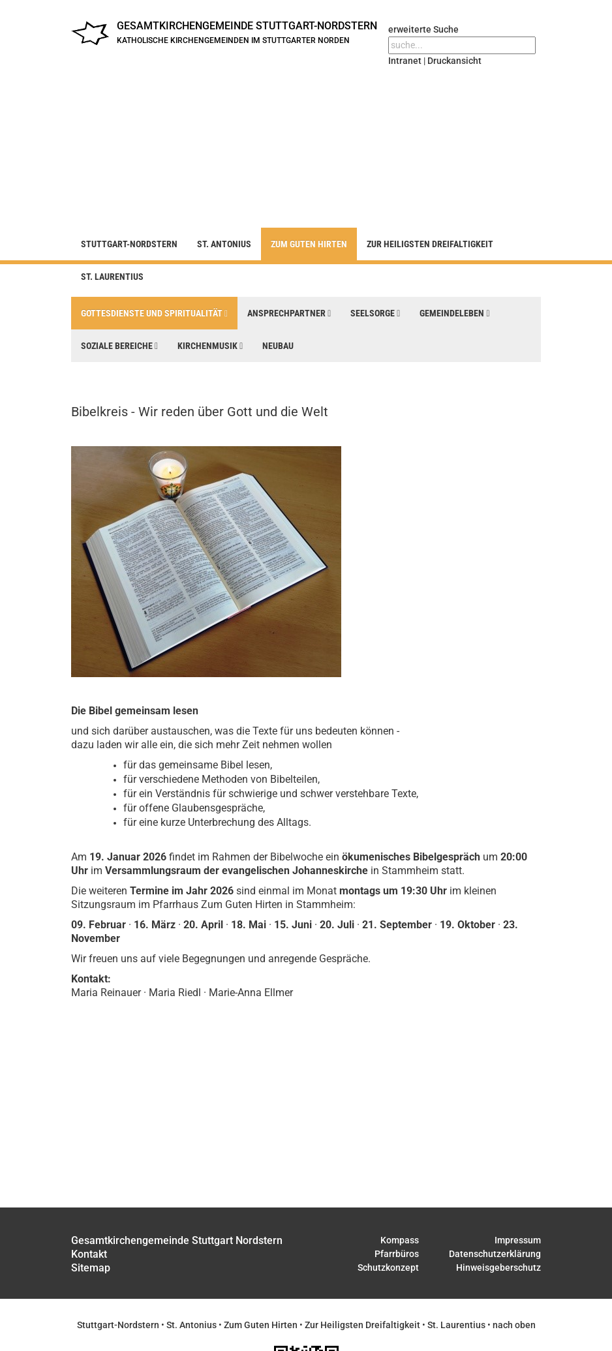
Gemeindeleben (454, 313)
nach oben (514, 1325)
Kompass (399, 1240)
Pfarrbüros (397, 1254)
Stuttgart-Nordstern (129, 244)
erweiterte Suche (423, 29)
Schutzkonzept (388, 1267)
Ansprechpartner (289, 313)
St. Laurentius (112, 276)
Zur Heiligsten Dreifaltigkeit (430, 244)
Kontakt (89, 1254)
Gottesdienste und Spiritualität (154, 313)
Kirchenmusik (210, 346)
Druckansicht (454, 60)
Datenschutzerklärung (495, 1254)
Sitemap (90, 1268)
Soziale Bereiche (119, 346)
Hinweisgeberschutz (498, 1267)
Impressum (518, 1240)
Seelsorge (375, 313)
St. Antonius (224, 244)
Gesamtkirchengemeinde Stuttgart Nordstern (177, 1240)
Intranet (404, 60)
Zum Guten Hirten (309, 244)
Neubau (278, 346)
